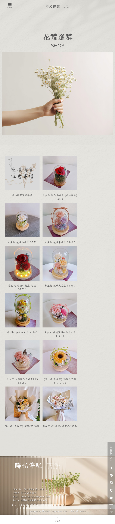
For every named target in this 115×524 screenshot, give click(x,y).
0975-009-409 (28, 492)
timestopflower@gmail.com (35, 496)
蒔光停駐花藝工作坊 (34, 489)
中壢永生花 (59, 505)
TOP (111, 510)
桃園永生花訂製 (47, 505)
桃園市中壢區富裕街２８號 (34, 500)
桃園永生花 (34, 505)
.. (68, 511)
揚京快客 (46, 511)
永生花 (14, 505)
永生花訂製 (23, 505)
